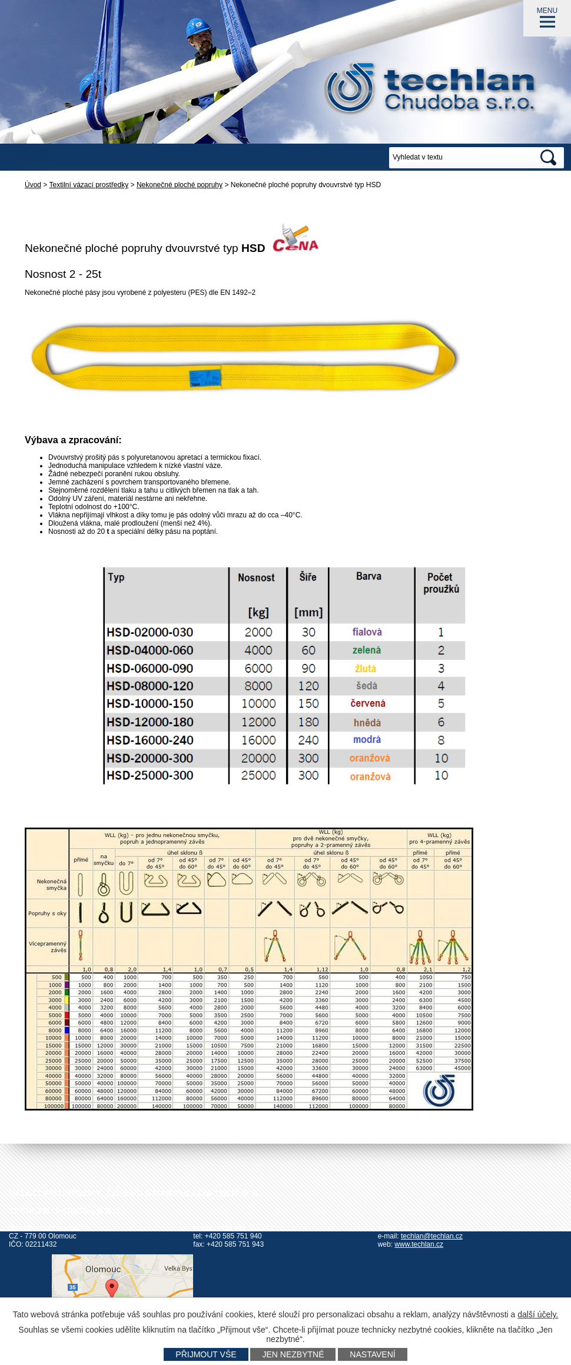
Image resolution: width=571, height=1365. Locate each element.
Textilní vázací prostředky (89, 185)
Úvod (33, 185)
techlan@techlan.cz (432, 1236)
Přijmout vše (205, 1354)
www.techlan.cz (418, 1244)
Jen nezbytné (293, 1354)
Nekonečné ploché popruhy (180, 185)
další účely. (537, 1314)
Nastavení (372, 1354)
